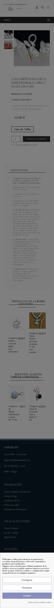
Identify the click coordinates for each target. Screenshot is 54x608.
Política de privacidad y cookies (40, 602)
